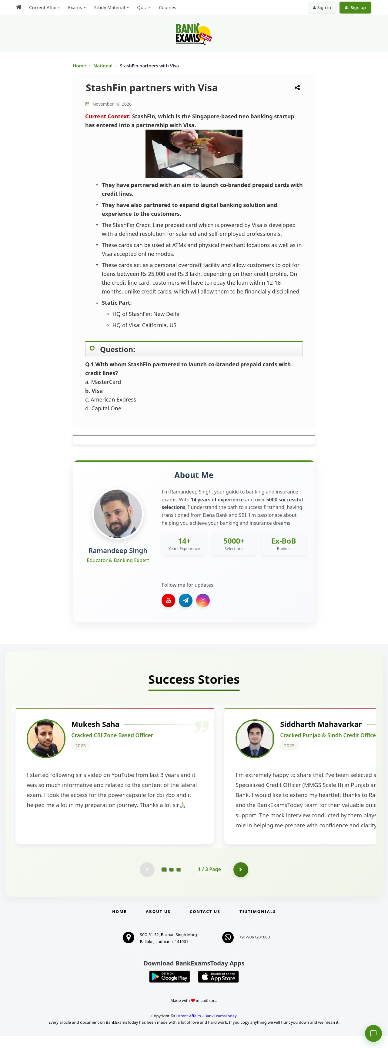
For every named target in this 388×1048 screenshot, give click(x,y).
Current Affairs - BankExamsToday (205, 1028)
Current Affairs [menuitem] (44, 7)
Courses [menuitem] (167, 7)
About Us (158, 923)
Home (79, 66)
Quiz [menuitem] (142, 7)
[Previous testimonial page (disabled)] (147, 881)
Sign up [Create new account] (355, 7)
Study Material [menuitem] (109, 7)
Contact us (205, 923)
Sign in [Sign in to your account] (322, 7)
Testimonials (257, 923)
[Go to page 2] (171, 882)
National (103, 66)
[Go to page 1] (164, 881)
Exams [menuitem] (75, 7)
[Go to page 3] (178, 882)
